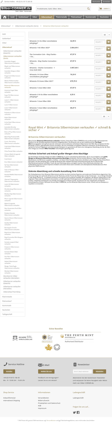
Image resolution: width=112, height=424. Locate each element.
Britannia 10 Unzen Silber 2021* (41, 81)
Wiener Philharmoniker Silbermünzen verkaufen (11, 81)
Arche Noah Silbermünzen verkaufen (12, 123)
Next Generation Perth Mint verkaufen (12, 209)
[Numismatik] (91, 17)
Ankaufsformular (9, 398)
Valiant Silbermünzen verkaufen (10, 262)
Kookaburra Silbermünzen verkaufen (12, 113)
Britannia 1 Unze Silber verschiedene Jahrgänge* (43, 109)
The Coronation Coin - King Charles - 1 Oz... (43, 55)
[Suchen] (88, 8)
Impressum (42, 408)
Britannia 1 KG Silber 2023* (40, 48)
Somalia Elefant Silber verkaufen (11, 253)
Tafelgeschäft (7, 314)
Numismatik (6, 305)
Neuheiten (6, 310)
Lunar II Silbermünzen (11, 105)
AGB (39, 406)
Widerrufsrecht (43, 400)
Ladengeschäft (78, 398)
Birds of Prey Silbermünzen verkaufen (12, 133)
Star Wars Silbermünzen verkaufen (11, 257)
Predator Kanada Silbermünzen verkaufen (11, 214)
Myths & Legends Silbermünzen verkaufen (11, 204)
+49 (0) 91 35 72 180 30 (24, 1)
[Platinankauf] (76, 17)
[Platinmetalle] (61, 17)
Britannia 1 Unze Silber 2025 (40, 88)
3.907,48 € (74, 68)
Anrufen (9, 371)
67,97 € (73, 54)
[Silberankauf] (46, 17)
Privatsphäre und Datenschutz (49, 403)
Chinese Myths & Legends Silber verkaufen (12, 155)
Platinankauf (6, 301)
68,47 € (73, 108)
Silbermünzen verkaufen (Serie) (12, 57)
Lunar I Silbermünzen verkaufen (10, 109)
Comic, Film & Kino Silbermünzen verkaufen (11, 142)
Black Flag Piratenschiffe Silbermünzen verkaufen (11, 138)
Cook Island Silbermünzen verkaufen (12, 147)
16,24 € (73, 74)
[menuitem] (63, 9)
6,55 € (72, 94)
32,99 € (73, 41)
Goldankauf (6, 38)
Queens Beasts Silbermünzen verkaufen (13, 219)
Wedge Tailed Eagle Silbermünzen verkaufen (11, 267)
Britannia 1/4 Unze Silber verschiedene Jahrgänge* (39, 75)
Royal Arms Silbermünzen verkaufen (12, 233)
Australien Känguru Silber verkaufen (12, 72)
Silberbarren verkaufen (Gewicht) (11, 282)
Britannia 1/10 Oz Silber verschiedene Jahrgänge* (44, 95)
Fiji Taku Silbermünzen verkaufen (11, 166)
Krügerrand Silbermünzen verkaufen (12, 77)
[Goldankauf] (23, 17)
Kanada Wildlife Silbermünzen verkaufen (13, 175)
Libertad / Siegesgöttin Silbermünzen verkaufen (11, 180)
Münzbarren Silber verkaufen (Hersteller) (11, 277)
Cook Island (7, 159)
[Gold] (12, 17)
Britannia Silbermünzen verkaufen (11, 86)
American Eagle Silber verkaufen (11, 91)
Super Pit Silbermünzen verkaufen (11, 96)
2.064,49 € (74, 48)
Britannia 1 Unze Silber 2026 (40, 101)
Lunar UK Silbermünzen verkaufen (11, 185)
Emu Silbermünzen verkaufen (13, 162)
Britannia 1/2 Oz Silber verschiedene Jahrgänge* (43, 42)
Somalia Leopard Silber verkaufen (11, 243)
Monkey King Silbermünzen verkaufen (12, 195)
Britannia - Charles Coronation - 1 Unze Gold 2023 (42, 69)
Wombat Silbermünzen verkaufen (11, 272)
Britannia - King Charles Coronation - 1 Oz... (43, 62)
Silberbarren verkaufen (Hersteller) (11, 287)
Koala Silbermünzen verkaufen (10, 118)
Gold (4, 34)
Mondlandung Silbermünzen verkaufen (13, 190)
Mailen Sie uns (46, 371)
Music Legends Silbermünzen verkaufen (13, 199)
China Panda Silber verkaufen (13, 151)
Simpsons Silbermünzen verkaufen (11, 248)
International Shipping (11, 400)
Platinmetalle (7, 297)
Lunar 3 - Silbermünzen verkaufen (11, 101)
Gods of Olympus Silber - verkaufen (11, 171)
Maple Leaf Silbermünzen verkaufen (12, 67)
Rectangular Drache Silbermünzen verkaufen (11, 228)
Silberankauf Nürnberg (11, 292)
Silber (4, 43)
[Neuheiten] (104, 17)
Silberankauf (7, 47)
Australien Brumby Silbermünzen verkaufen (11, 128)
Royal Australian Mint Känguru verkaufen (13, 238)
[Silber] (35, 17)
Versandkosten (43, 398)
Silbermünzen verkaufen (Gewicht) (12, 52)
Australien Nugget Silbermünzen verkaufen (11, 62)
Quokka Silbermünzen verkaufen (11, 224)
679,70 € (73, 81)
